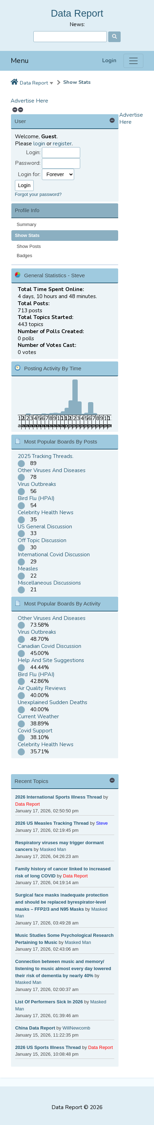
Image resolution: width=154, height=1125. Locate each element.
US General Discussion (45, 526)
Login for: (29, 174)
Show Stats (76, 82)
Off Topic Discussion (42, 540)
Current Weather (38, 716)
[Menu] (133, 61)
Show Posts (29, 246)
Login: (33, 152)
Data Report (77, 13)
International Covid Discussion (54, 554)
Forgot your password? (38, 194)
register (62, 143)
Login (109, 60)
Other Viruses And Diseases (52, 470)
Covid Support (35, 730)
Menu (20, 60)
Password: (27, 163)
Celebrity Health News (45, 512)
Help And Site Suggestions (51, 660)
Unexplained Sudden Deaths (52, 702)
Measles (28, 568)
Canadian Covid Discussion (49, 646)
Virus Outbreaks (37, 484)
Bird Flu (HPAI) (36, 498)
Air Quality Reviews (42, 688)
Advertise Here (29, 100)
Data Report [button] (34, 82)
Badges (24, 255)
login (39, 143)
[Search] (70, 36)
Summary (26, 224)
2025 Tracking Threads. (45, 456)
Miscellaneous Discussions (49, 582)
